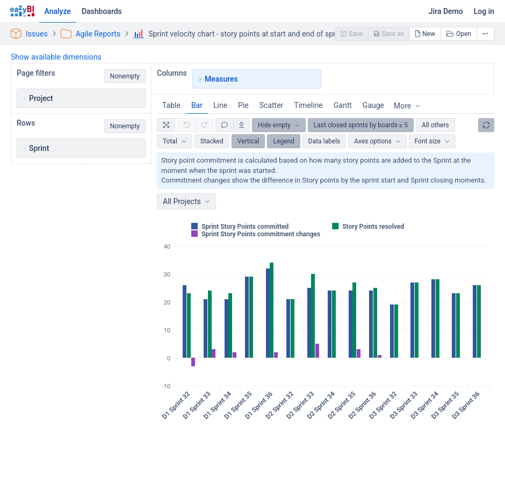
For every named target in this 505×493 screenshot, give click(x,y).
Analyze (58, 11)
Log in (484, 11)
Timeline (308, 105)
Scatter (271, 105)
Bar (197, 105)
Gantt (343, 105)
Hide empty (274, 125)
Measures (221, 79)
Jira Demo (446, 11)
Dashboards (102, 11)
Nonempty (125, 76)
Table (171, 105)
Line (220, 105)
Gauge (373, 105)
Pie (243, 105)
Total (170, 141)
